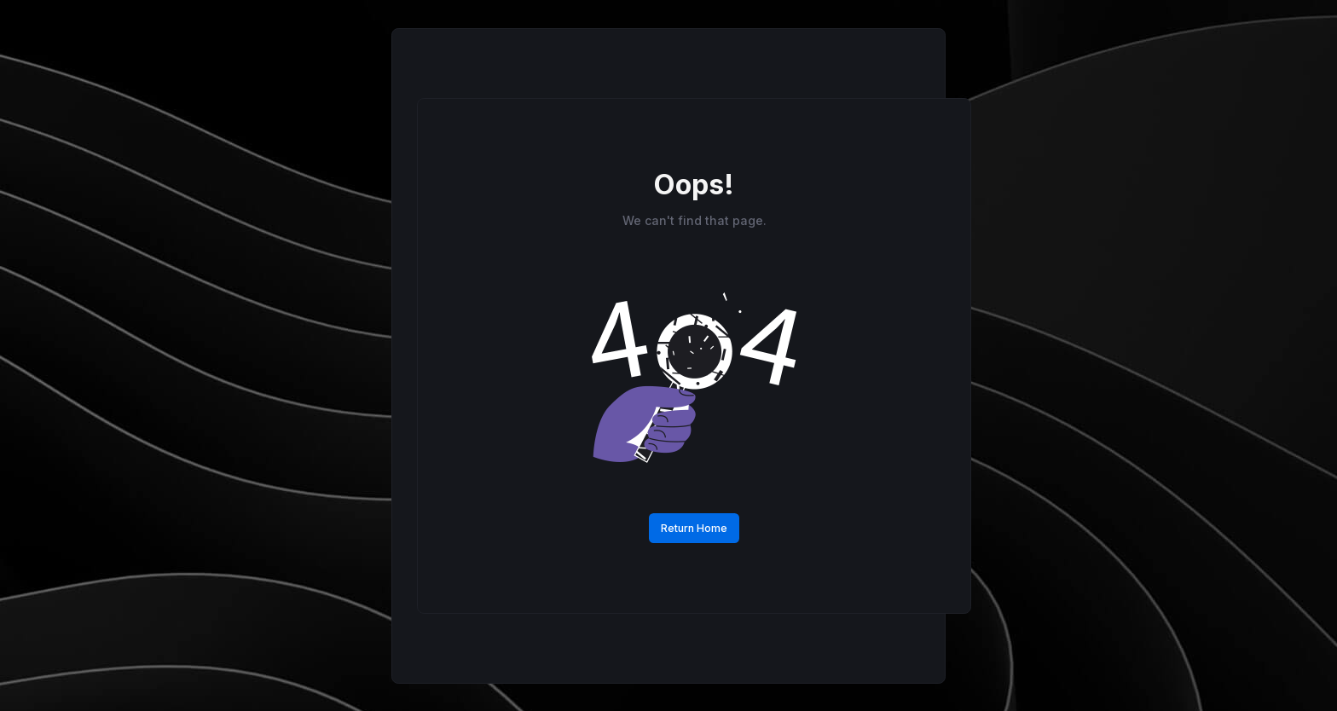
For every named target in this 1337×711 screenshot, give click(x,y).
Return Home (694, 528)
